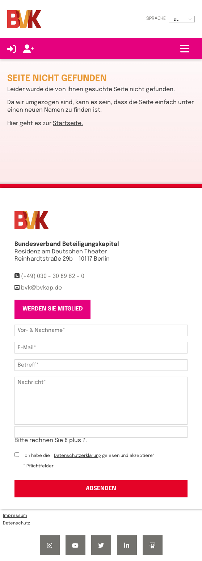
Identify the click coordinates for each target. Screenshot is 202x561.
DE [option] (176, 19)
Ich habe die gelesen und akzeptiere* (89, 456)
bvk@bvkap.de (41, 288)
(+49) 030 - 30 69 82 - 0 (52, 276)
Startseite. (68, 123)
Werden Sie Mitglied (52, 309)
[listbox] (182, 19)
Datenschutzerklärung (77, 456)
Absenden (101, 488)
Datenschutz (16, 523)
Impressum (15, 516)
